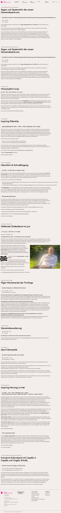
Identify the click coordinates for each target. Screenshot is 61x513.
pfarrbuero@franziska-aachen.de (12, 498)
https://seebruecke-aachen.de (7, 428)
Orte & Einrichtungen (24, 2)
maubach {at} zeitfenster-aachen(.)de (21, 213)
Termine (38, 1)
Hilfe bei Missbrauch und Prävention (38, 499)
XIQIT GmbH (20, 511)
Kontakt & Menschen (47, 2)
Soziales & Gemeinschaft (32, 2)
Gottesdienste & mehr (17, 2)
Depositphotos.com (8, 272)
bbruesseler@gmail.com (27, 337)
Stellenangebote (34, 500)
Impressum (47, 493)
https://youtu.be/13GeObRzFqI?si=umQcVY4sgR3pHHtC (22, 150)
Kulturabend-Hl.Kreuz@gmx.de (40, 482)
